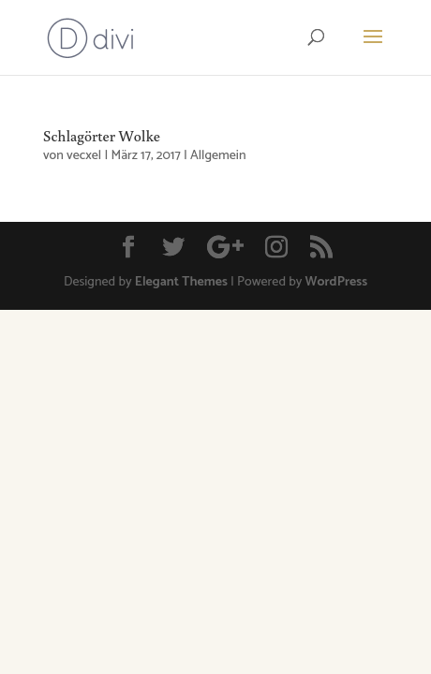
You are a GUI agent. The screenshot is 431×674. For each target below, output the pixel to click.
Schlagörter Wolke (101, 135)
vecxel (84, 156)
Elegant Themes (181, 282)
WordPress (336, 282)
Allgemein (217, 156)
